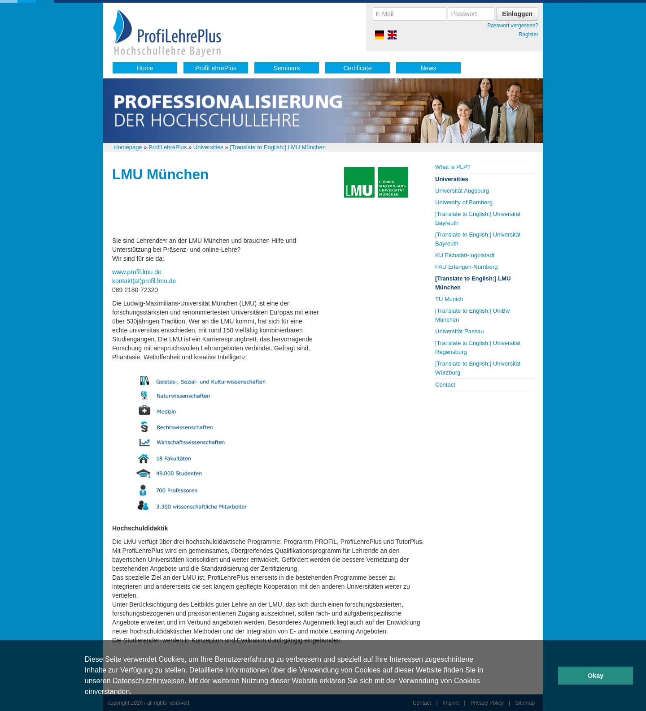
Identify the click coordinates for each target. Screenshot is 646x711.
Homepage (127, 147)
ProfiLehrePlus (215, 68)
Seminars (286, 68)
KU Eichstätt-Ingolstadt (464, 255)
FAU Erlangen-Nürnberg (466, 266)
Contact (445, 384)
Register (528, 34)
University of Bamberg (464, 202)
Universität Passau (459, 331)
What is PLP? (453, 167)
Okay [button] (595, 675)
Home (144, 68)
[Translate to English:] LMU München (277, 147)
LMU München (160, 174)
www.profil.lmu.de (137, 272)
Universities (208, 147)
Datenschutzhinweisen (148, 681)
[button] (135, 692)
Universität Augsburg (462, 190)
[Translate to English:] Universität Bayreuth (477, 218)
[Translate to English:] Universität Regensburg (477, 347)
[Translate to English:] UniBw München (472, 315)
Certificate (357, 68)
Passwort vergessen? (512, 25)
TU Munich (449, 299)
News (428, 68)
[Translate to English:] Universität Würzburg (477, 368)
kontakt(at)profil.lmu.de (144, 280)
